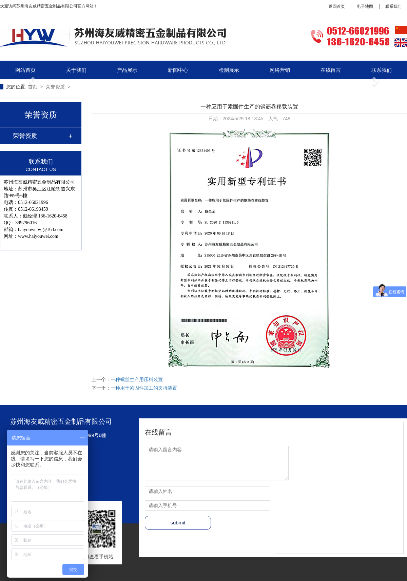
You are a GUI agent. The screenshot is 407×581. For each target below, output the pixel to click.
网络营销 (280, 70)
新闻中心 (178, 70)
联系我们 (393, 6)
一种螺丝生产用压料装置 (137, 379)
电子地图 (365, 6)
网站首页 (25, 70)
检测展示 (229, 70)
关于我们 (76, 70)
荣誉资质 (56, 86)
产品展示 (127, 70)
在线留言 (331, 70)
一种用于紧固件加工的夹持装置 (144, 388)
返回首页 (337, 6)
